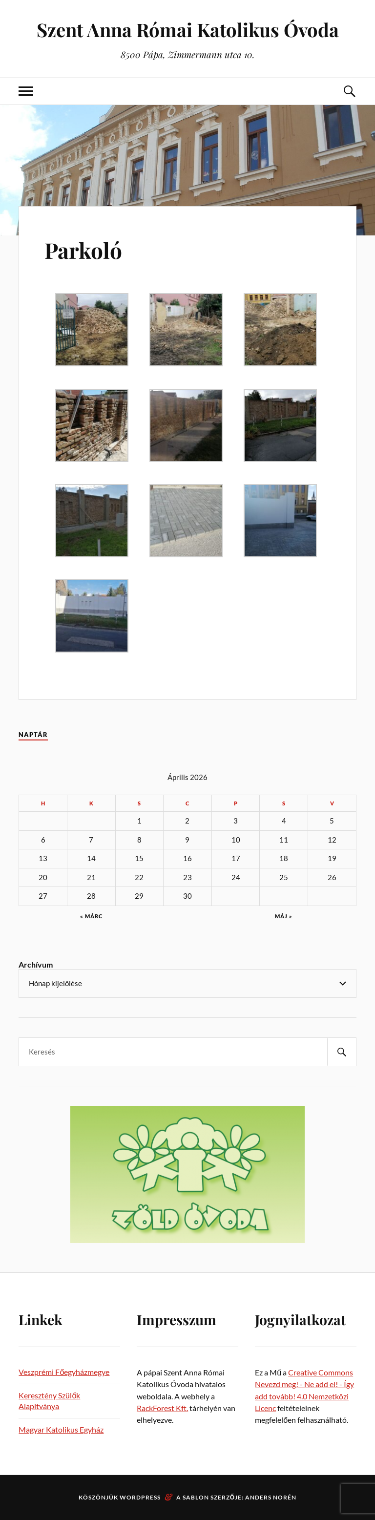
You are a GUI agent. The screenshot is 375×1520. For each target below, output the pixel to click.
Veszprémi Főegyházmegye (64, 1371)
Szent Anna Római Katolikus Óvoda (188, 29)
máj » (283, 916)
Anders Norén (270, 1497)
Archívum (36, 964)
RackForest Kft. (162, 1408)
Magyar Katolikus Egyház (61, 1429)
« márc (91, 916)
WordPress (140, 1497)
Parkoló (83, 249)
